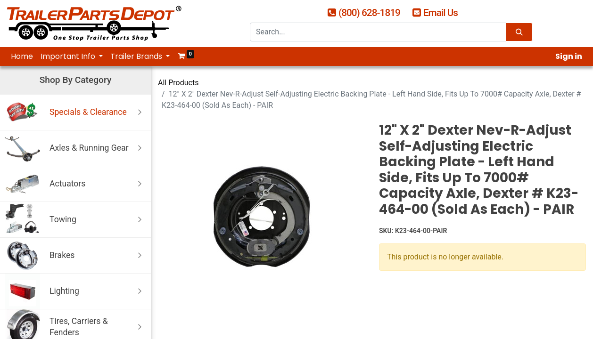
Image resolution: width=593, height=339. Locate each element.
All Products (178, 82)
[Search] (519, 32)
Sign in (568, 56)
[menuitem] (22, 56)
